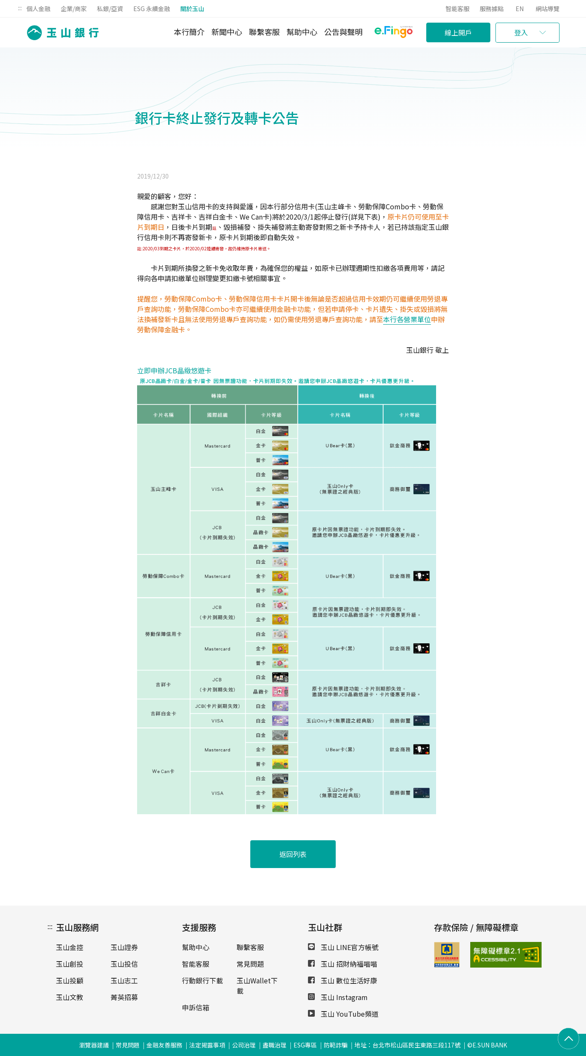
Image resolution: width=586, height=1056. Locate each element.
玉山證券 (124, 947)
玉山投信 (124, 964)
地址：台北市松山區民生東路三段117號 (407, 1045)
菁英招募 (124, 997)
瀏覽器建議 (94, 1045)
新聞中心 (226, 31)
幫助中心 (302, 31)
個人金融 (38, 8)
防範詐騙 (336, 1045)
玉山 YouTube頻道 (343, 1014)
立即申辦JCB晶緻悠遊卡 (174, 370)
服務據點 (492, 8)
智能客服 (457, 8)
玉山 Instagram (338, 997)
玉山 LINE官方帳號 (343, 947)
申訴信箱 (195, 1007)
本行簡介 (189, 31)
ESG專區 (305, 1045)
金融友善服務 (164, 1045)
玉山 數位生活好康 (342, 980)
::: (20, 7)
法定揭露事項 (207, 1045)
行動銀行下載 (202, 980)
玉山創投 (69, 964)
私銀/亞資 (110, 8)
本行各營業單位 (407, 319)
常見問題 (250, 964)
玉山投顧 (69, 980)
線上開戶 (458, 32)
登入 (521, 32)
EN (520, 8)
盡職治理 (275, 1045)
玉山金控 (69, 947)
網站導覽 (548, 8)
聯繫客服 (264, 31)
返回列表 (293, 854)
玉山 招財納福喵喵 (342, 964)
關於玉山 (192, 8)
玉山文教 (69, 997)
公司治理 (244, 1045)
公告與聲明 (343, 31)
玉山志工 (124, 980)
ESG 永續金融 (151, 8)
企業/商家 (74, 8)
